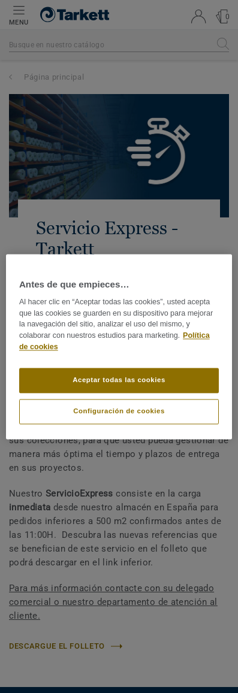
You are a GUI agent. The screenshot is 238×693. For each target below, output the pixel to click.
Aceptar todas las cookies (119, 379)
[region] (119, 346)
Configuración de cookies (119, 410)
